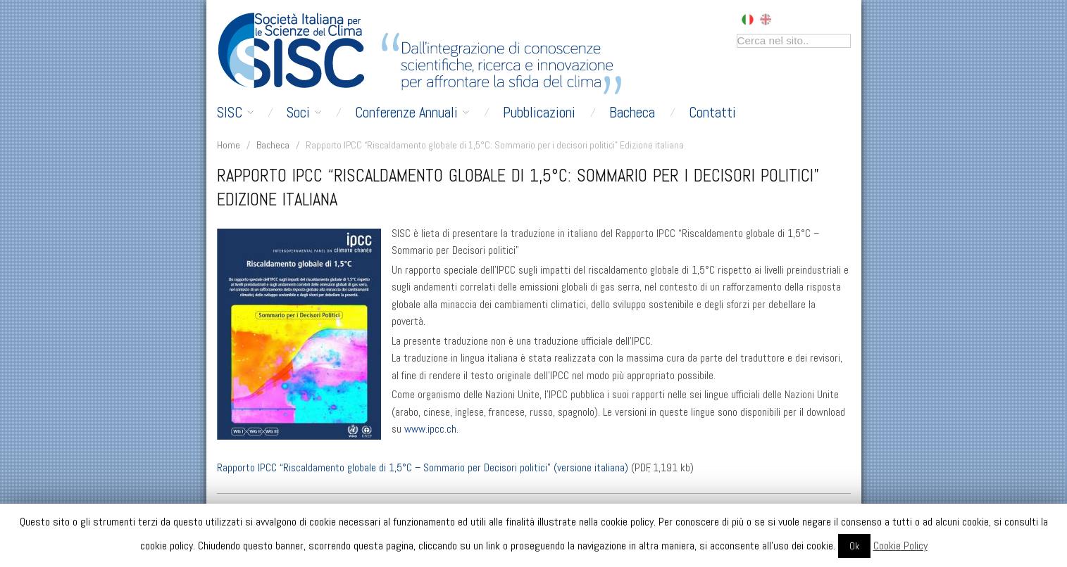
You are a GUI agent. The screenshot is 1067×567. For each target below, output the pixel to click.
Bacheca (632, 113)
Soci (304, 113)
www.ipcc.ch (430, 429)
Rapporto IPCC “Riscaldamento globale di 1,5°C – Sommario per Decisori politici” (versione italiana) (422, 468)
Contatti (712, 113)
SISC (235, 113)
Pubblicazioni (539, 113)
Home (228, 145)
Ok (854, 546)
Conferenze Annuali (412, 113)
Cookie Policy (900, 545)
